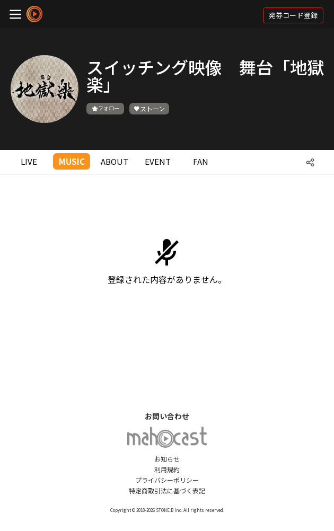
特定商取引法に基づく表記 (167, 490)
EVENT (158, 161)
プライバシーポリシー (167, 479)
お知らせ (167, 458)
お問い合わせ (167, 416)
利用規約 (167, 469)
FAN (200, 161)
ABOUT (114, 161)
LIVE (29, 161)
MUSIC (72, 161)
